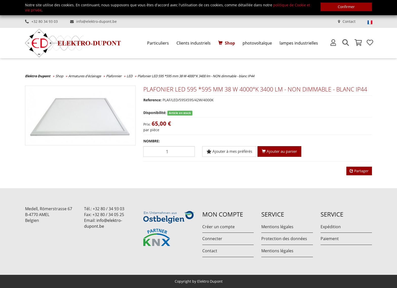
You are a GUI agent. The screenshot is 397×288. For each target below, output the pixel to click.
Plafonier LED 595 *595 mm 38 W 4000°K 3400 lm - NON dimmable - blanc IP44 (195, 76)
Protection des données (284, 238)
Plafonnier (114, 76)
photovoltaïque (257, 43)
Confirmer (346, 6)
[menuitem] (158, 43)
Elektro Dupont (37, 76)
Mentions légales (277, 226)
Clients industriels (193, 43)
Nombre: (151, 141)
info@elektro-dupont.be (96, 21)
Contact (349, 21)
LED (129, 76)
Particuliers (158, 43)
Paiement (330, 238)
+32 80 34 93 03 (44, 21)
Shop (230, 43)
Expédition (331, 226)
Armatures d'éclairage (84, 76)
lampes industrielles (299, 43)
